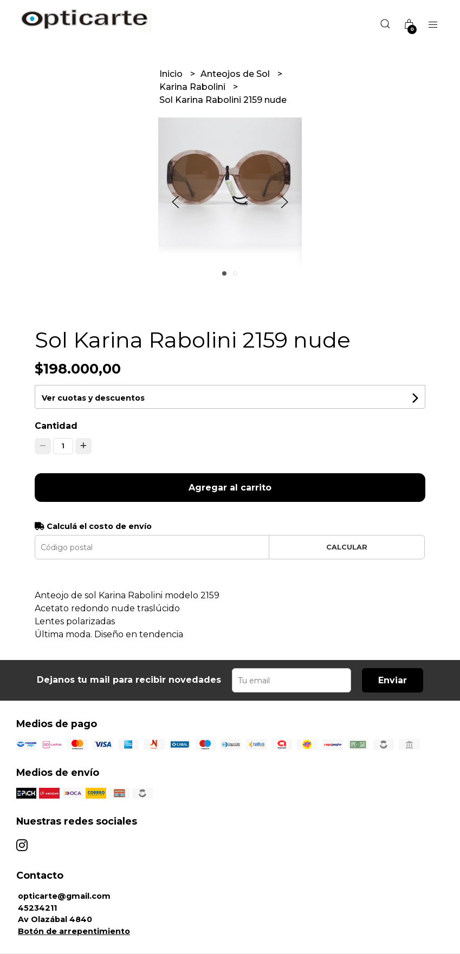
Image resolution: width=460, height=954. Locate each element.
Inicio (172, 74)
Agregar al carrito (230, 487)
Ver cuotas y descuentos (93, 398)
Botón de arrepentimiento (74, 931)
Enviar (392, 680)
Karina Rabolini (193, 87)
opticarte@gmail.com (64, 896)
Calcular (346, 547)
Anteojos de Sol (236, 74)
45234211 (37, 908)
